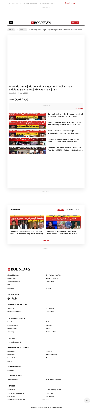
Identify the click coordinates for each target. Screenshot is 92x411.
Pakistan (49, 322)
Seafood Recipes (52, 354)
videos (22, 30)
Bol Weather (50, 396)
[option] (27, 225)
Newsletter (50, 285)
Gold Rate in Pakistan (53, 379)
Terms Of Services (52, 278)
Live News (10, 370)
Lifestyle (49, 351)
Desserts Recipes (13, 358)
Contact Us (50, 282)
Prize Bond (49, 393)
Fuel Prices (11, 396)
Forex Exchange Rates (53, 390)
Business (49, 325)
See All (46, 240)
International (12, 328)
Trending (10, 332)
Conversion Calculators (15, 393)
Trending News (12, 379)
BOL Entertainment (14, 312)
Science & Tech (51, 332)
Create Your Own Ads (53, 275)
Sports (48, 328)
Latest (9, 322)
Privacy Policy (12, 278)
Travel (48, 358)
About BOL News (13, 275)
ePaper (48, 288)
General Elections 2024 (15, 342)
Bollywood (11, 351)
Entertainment (12, 325)
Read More (78, 109)
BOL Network (50, 308)
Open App (75, 23)
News (11, 30)
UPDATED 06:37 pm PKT (47, 3)
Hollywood (11, 354)
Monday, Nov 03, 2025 (30, 3)
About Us (10, 308)
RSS (8, 285)
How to (9, 361)
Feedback (10, 288)
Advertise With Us (13, 282)
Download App (70, 3)
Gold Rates (11, 390)
